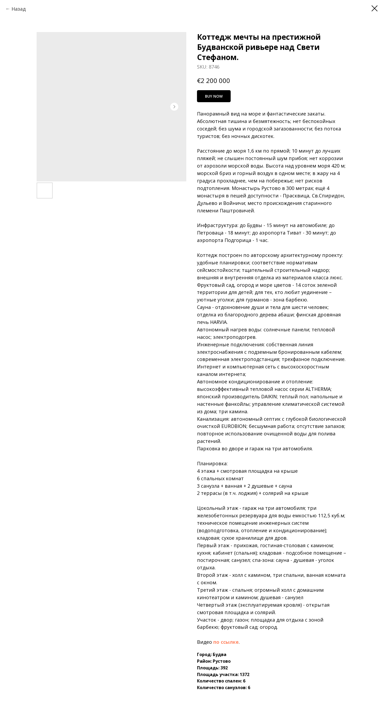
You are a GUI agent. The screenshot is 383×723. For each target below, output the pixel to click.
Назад (18, 9)
